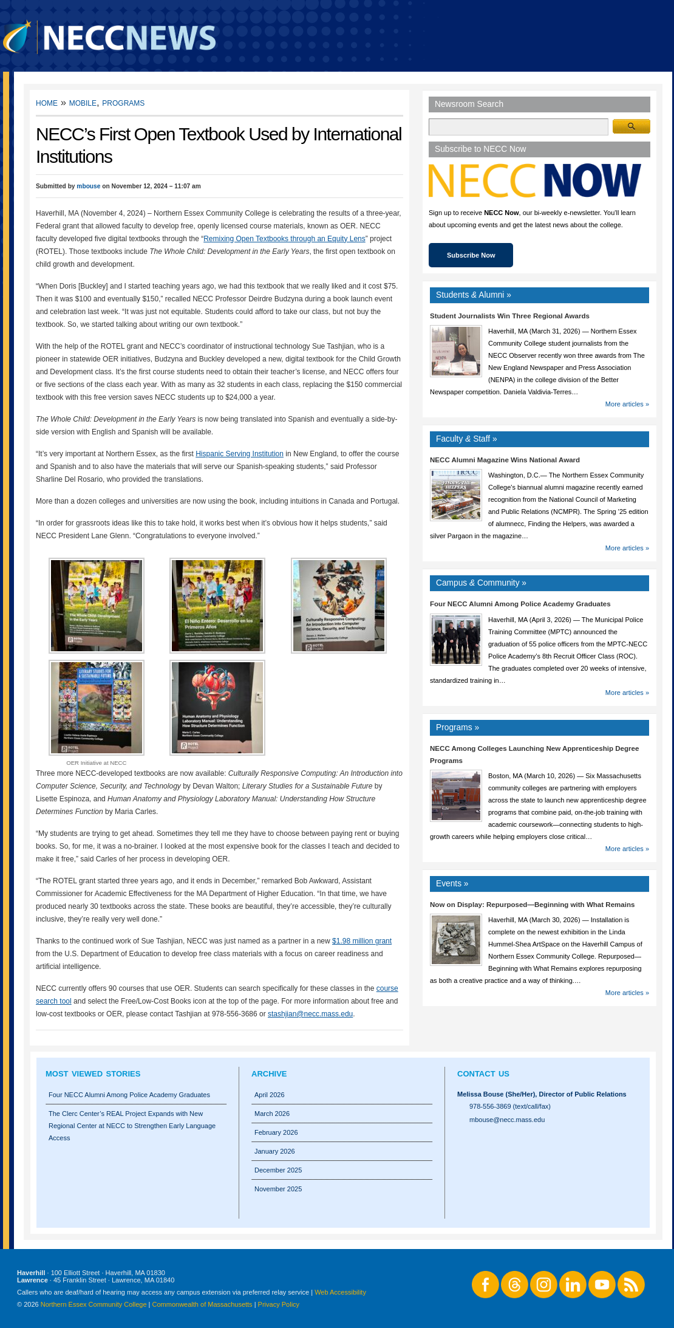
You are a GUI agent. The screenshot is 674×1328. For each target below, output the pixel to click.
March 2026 (272, 1113)
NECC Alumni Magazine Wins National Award (505, 460)
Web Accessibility (340, 1292)
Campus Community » (481, 582)
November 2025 (278, 1189)
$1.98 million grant (362, 941)
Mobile (83, 102)
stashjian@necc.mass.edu (310, 1014)
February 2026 (276, 1132)
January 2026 (274, 1151)
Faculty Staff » (466, 438)
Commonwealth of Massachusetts (202, 1304)
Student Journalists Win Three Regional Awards (510, 316)
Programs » (457, 727)
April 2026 (269, 1094)
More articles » (627, 404)
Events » (452, 883)
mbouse (88, 186)
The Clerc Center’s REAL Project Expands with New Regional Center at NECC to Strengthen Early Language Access (132, 1125)
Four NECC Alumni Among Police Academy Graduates (520, 604)
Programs (123, 102)
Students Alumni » (473, 294)
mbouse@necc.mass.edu (507, 1119)
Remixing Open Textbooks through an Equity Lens (284, 238)
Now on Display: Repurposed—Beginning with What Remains (532, 904)
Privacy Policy (278, 1304)
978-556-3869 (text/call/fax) (510, 1106)
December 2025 (278, 1170)
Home (47, 102)
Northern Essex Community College (94, 1304)
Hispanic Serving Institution (240, 454)
